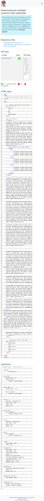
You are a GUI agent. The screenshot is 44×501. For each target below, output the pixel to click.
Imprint (17, 500)
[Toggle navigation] (42, 3)
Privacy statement (24, 500)
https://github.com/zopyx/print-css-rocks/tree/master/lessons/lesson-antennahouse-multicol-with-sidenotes (17, 43)
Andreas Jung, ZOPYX (29, 497)
